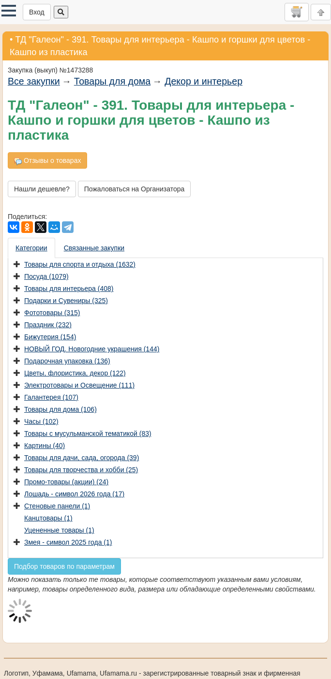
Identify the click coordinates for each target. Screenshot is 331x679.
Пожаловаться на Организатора (134, 189)
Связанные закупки (94, 248)
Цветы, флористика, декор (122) (75, 373)
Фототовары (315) (52, 313)
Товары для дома (112, 81)
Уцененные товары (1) (59, 530)
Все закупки (34, 81)
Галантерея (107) (51, 397)
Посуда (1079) (46, 276)
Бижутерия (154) (50, 337)
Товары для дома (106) (60, 409)
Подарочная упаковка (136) (67, 361)
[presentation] (32, 248)
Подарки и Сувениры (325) (66, 300)
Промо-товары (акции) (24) (66, 482)
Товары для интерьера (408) (68, 288)
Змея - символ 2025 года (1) (68, 542)
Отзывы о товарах (47, 161)
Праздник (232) (48, 325)
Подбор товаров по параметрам (64, 566)
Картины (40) (44, 445)
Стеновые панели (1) (57, 506)
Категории (31, 248)
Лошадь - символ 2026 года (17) (74, 494)
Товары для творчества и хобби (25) (81, 470)
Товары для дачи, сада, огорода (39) (81, 458)
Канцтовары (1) (48, 518)
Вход (37, 12)
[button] (8, 10)
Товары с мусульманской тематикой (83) (87, 433)
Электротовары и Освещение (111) (79, 385)
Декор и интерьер (203, 81)
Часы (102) (41, 421)
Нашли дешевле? (42, 189)
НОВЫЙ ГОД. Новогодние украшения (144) (91, 349)
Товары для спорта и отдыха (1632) (79, 264)
